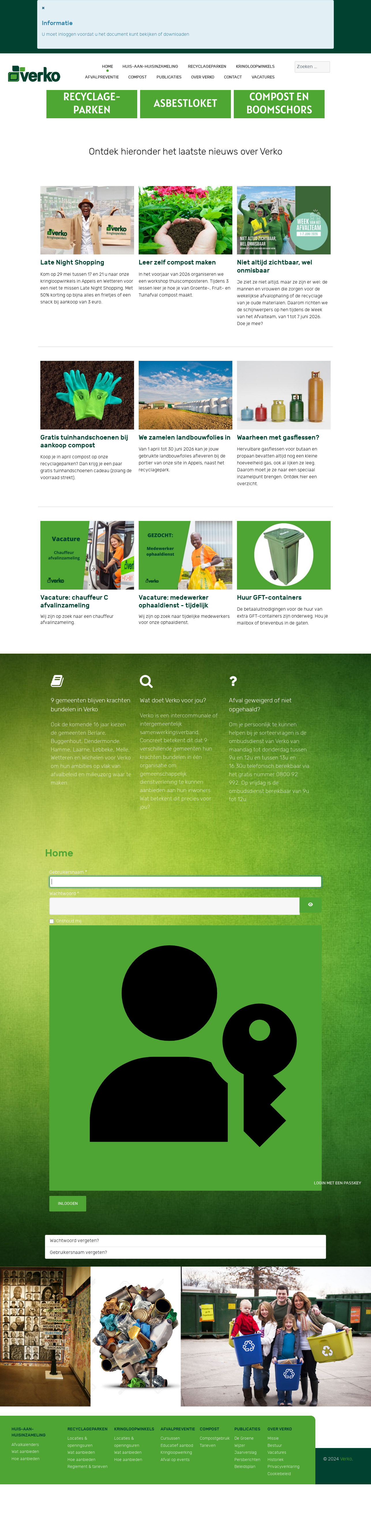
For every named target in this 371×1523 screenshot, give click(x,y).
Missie (273, 1438)
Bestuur (275, 1445)
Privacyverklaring (284, 1466)
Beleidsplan (244, 1466)
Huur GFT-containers (269, 598)
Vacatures (277, 1452)
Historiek (276, 1459)
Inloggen (68, 1203)
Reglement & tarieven (87, 1466)
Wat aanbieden (25, 1451)
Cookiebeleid (279, 1473)
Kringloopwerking (176, 1452)
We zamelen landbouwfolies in (185, 438)
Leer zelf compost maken (177, 263)
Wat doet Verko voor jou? (173, 700)
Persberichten (247, 1459)
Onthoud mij (69, 921)
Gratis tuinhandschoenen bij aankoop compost (84, 441)
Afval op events (175, 1459)
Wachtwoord (64, 893)
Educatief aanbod (177, 1445)
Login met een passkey (190, 1057)
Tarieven (208, 1445)
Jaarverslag (245, 1452)
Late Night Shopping (72, 263)
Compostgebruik (215, 1438)
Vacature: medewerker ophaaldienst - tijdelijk (173, 601)
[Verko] (34, 73)
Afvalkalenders (25, 1444)
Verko (346, 1459)
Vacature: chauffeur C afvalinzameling (74, 601)
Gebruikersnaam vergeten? (78, 1252)
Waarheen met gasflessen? (278, 438)
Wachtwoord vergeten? (74, 1240)
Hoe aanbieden (25, 1458)
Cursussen (170, 1438)
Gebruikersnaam (68, 872)
